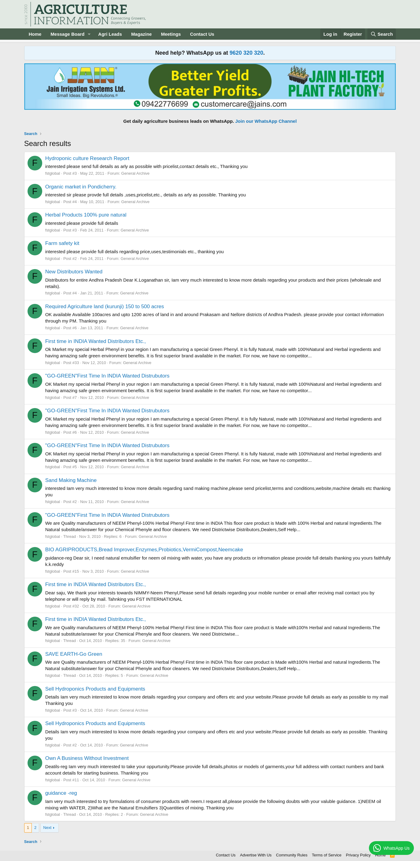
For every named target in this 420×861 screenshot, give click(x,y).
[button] (89, 34)
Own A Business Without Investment (87, 758)
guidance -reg (61, 793)
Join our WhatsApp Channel (266, 121)
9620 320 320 (246, 53)
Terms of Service (326, 855)
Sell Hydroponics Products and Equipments (95, 689)
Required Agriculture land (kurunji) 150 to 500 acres (104, 306)
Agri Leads (110, 34)
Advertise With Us (256, 855)
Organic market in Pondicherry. (81, 187)
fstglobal (52, 173)
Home (35, 34)
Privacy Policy (358, 855)
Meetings (171, 34)
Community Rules (291, 855)
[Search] (381, 34)
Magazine (141, 34)
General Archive (135, 173)
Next (47, 827)
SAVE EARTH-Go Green (73, 654)
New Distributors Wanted (73, 272)
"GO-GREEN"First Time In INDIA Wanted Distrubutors (107, 376)
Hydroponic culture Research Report (87, 158)
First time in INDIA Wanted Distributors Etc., (95, 341)
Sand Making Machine (71, 480)
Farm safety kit (62, 243)
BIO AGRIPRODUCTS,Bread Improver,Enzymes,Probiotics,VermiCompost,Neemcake (144, 550)
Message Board (67, 34)
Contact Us (202, 34)
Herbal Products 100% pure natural (86, 215)
